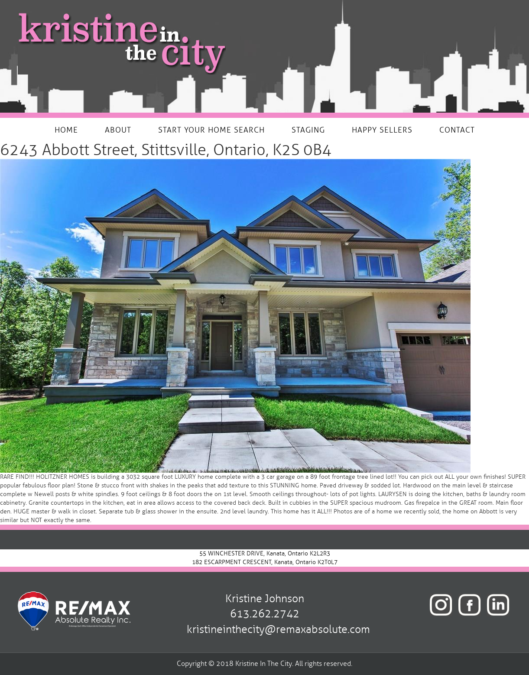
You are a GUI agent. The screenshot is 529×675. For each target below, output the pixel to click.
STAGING (308, 130)
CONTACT (457, 130)
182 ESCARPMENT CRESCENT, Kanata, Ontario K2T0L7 (265, 562)
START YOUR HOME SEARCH (211, 130)
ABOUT (118, 130)
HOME (66, 130)
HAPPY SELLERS (382, 130)
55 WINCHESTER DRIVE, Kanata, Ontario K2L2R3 (264, 553)
